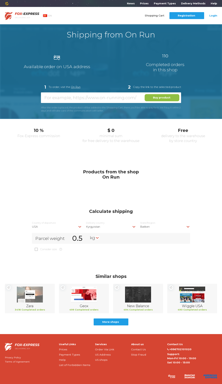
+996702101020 (179, 349)
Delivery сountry (95, 223)
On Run (75, 87)
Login (213, 15)
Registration (186, 15)
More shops (110, 321)
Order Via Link (104, 349)
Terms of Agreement (17, 361)
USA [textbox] (35, 226)
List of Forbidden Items (74, 365)
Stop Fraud (138, 354)
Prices (144, 3)
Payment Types (165, 3)
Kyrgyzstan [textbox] (93, 226)
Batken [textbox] (145, 226)
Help (214, 3)
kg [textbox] (92, 237)
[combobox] (57, 226)
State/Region (147, 223)
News (131, 3)
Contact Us (138, 349)
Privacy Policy (13, 357)
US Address (103, 354)
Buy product (161, 97)
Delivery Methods (193, 3)
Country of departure (44, 223)
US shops (101, 359)
